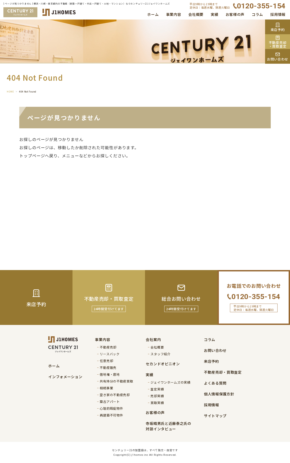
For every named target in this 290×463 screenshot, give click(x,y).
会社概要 (195, 14)
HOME (10, 91)
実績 (214, 14)
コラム (257, 14)
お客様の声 (235, 14)
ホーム (153, 14)
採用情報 (277, 14)
